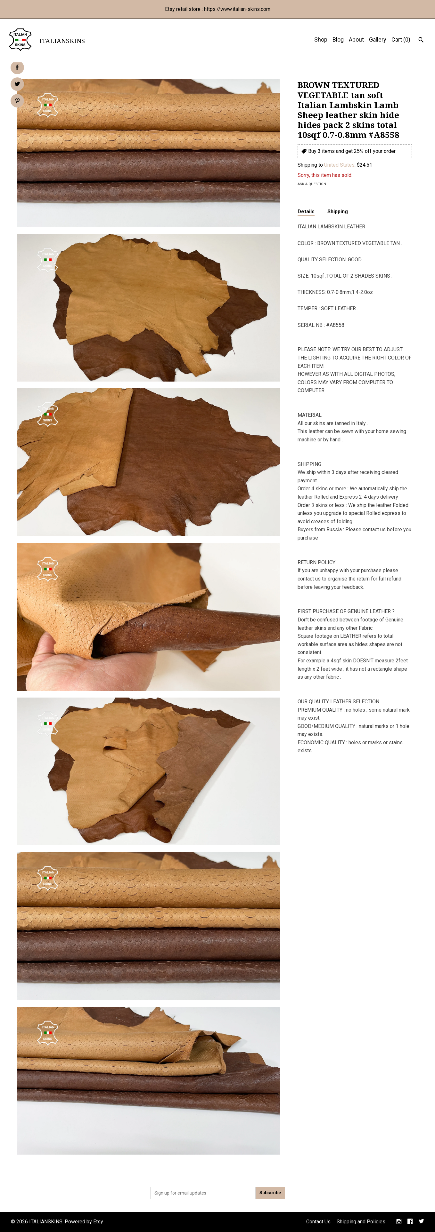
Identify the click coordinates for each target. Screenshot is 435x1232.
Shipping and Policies (361, 1222)
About (356, 39)
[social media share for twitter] (17, 85)
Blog (338, 39)
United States (339, 165)
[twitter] (421, 1222)
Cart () (400, 39)
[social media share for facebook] (17, 67)
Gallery (377, 39)
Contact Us (318, 1222)
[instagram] (399, 1222)
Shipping (337, 212)
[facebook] (410, 1222)
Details (306, 212)
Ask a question (312, 184)
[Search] (421, 40)
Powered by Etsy (84, 1222)
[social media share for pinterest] (17, 101)
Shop (320, 39)
